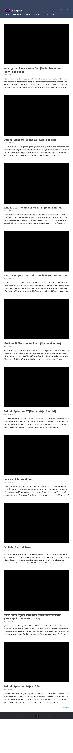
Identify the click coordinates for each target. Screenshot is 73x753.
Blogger (55, 749)
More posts (66, 742)
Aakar (30, 749)
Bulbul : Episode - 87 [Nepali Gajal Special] (30, 433)
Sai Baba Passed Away (18, 575)
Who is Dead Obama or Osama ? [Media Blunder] (35, 217)
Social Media (17, 14)
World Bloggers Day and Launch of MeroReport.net (26, 289)
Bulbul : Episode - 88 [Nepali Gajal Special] (30, 146)
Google (45, 14)
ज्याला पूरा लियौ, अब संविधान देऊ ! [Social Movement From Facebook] (34, 73)
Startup (6, 14)
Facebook (36, 14)
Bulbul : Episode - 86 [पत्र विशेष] (22, 721)
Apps (53, 14)
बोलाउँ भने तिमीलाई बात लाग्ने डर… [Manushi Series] (33, 362)
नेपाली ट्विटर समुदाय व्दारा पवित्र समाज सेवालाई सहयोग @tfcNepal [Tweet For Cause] (33, 648)
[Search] (61, 9)
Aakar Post (18, 749)
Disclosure (43, 749)
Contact (38, 749)
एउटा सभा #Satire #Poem (19, 504)
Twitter (27, 14)
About (34, 749)
